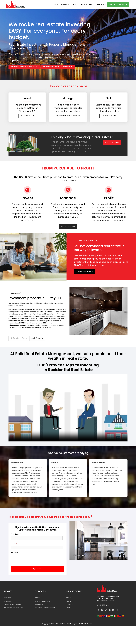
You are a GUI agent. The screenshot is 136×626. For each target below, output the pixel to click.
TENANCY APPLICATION (12, 604)
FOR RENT (7, 598)
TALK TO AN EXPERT (112, 142)
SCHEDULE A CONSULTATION (45, 608)
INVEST (37, 598)
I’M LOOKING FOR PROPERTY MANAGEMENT (58, 67)
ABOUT (68, 598)
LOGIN (68, 608)
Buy (56, 4)
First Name (16, 534)
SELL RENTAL (39, 604)
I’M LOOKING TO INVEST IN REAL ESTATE (24, 67)
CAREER (68, 601)
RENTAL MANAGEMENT (43, 601)
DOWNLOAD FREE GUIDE (84, 271)
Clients (83, 4)
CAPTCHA (14, 552)
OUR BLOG (69, 604)
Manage (65, 4)
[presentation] (27, 558)
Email (14, 544)
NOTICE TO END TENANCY (13, 608)
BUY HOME (8, 601)
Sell (74, 4)
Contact (101, 4)
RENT (91, 4)
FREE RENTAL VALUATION (118, 4)
